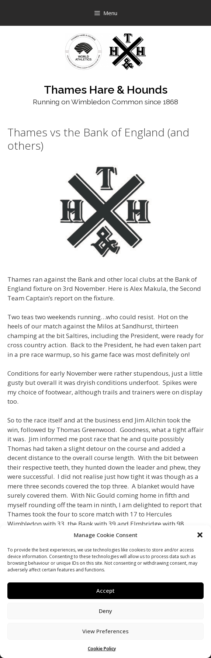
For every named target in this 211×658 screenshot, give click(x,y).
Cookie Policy (102, 648)
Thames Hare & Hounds (105, 89)
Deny (105, 611)
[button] (200, 535)
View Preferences (105, 631)
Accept (105, 590)
